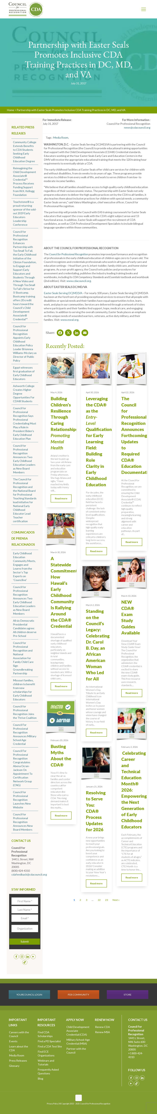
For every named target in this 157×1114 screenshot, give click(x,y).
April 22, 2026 (127, 392)
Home (10, 110)
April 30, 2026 (92, 392)
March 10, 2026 (128, 596)
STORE (127, 994)
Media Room (16, 1055)
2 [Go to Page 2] (80, 899)
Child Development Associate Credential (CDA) (77, 1030)
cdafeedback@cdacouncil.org (29, 874)
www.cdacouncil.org (79, 280)
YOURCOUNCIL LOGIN (29, 994)
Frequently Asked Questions (48, 1071)
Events (13, 1041)
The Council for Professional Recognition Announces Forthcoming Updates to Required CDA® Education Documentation (137, 435)
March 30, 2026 (58, 552)
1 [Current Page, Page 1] (74, 899)
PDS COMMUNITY (78, 994)
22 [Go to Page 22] (99, 899)
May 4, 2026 (56, 392)
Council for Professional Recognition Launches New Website (22, 799)
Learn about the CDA (18, 1048)
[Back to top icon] (78, 1098)
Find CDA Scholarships (45, 1034)
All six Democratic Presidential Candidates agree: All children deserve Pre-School (24, 628)
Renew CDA (102, 1027)
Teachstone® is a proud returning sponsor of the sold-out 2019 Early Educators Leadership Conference (24, 213)
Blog (40, 1078)
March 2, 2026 (93, 605)
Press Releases (18, 1060)
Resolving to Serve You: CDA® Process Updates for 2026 (96, 811)
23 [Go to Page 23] (106, 899)
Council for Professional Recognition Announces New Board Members (23, 822)
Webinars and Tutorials (46, 1062)
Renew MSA (102, 1032)
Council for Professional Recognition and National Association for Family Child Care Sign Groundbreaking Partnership (23, 658)
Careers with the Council (19, 1034)
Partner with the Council (76, 1050)
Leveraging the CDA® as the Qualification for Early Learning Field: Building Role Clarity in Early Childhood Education (99, 441)
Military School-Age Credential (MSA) (78, 1041)
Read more (61, 498)
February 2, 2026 (129, 747)
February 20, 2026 (59, 740)
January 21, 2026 (94, 786)
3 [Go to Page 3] (86, 899)
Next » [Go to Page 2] (115, 899)
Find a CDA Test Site (50, 1046)
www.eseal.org (69, 319)
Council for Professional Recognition (68, 254)
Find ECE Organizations (46, 1053)
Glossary (14, 1065)
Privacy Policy (52, 1104)
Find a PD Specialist (49, 1041)
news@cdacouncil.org (137, 127)
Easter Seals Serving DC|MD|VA (63, 293)
